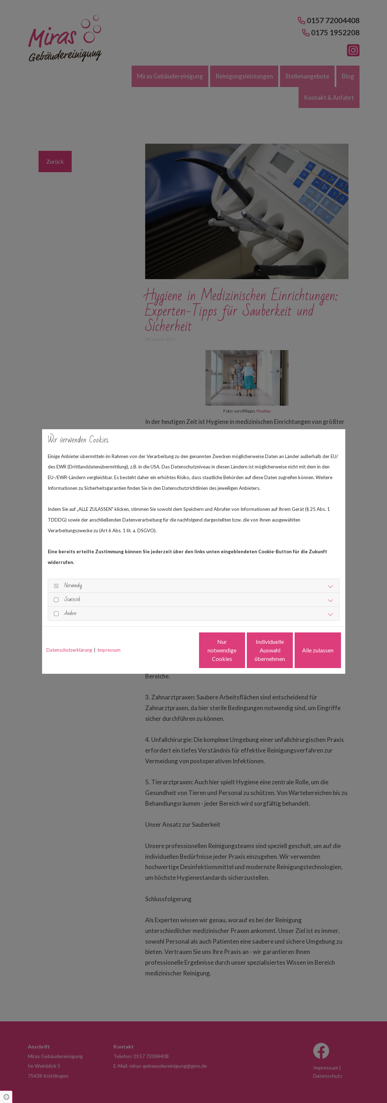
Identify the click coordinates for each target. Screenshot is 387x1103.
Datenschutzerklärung (69, 650)
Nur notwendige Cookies (172, 650)
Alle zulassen (308, 650)
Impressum (109, 650)
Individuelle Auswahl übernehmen (240, 650)
